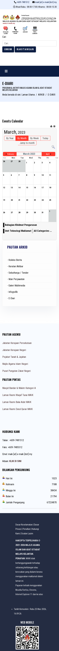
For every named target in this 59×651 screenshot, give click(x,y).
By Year (10, 138)
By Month (21, 138)
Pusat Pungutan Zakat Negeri (16, 370)
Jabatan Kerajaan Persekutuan (17, 343)
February (10, 154)
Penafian (26, 529)
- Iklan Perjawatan (15, 279)
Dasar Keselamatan (24, 524)
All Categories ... (43, 230)
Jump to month (27, 142)
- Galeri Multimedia (16, 285)
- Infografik (12, 291)
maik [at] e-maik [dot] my (46, 2)
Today (45, 138)
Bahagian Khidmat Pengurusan (21, 224)
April (47, 154)
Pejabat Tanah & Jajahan (14, 356)
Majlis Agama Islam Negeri (15, 363)
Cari (4, 36)
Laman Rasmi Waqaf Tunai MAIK (17, 395)
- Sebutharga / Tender (17, 272)
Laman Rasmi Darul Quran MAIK (17, 409)
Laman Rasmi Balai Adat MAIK (16, 402)
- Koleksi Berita (14, 259)
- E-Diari (11, 298)
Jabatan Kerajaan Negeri (14, 350)
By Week (34, 138)
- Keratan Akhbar (15, 266)
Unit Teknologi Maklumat (18, 230)
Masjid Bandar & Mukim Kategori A (19, 388)
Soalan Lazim (27, 533)
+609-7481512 (23, 2)
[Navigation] (6, 71)
